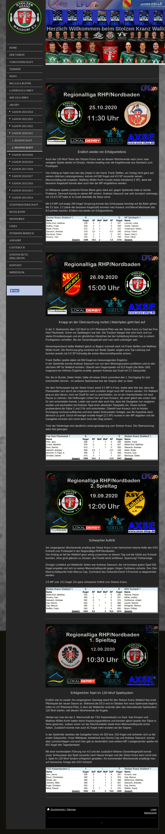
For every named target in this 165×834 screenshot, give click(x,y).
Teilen (15, 291)
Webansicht (150, 812)
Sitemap (71, 809)
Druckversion (56, 809)
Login (154, 809)
